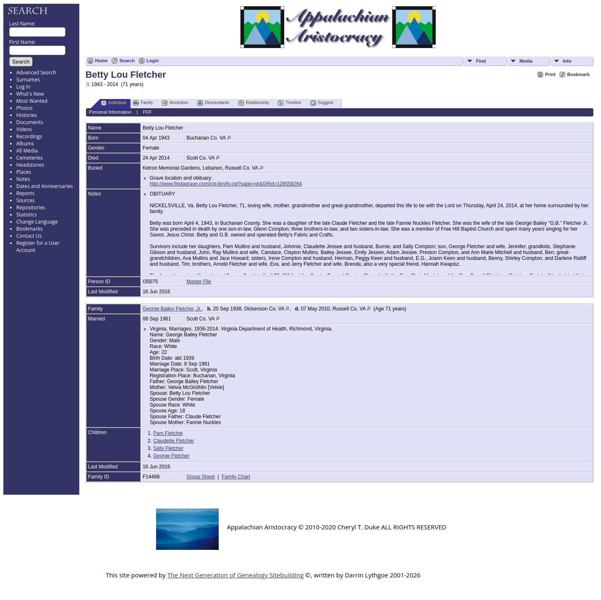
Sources (25, 200)
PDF (147, 111)
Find (481, 61)
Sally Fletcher (168, 448)
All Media (27, 150)
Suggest (322, 103)
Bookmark (578, 74)
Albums (25, 143)
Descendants (213, 103)
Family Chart (236, 477)
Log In (23, 86)
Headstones (30, 164)
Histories (26, 115)
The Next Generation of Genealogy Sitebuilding (235, 575)
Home (101, 60)
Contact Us (29, 235)
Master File (199, 282)
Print (550, 74)
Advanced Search (36, 72)
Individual (113, 103)
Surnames (28, 79)
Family (143, 103)
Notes (23, 179)
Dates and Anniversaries (44, 186)
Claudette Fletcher (173, 441)
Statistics (26, 214)
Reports (25, 193)
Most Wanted (32, 100)
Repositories (30, 207)
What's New (30, 93)
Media (526, 61)
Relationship (253, 103)
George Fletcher (171, 456)
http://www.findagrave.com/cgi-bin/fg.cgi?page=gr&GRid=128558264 (226, 184)
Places (23, 171)
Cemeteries (29, 157)
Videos (24, 129)
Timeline (289, 103)
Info (567, 61)
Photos (24, 108)
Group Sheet (201, 477)
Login (152, 60)
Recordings (29, 136)
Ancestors (175, 103)
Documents (29, 122)
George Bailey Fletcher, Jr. (172, 309)
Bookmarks (29, 228)
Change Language (37, 221)
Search (127, 60)
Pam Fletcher (168, 433)
